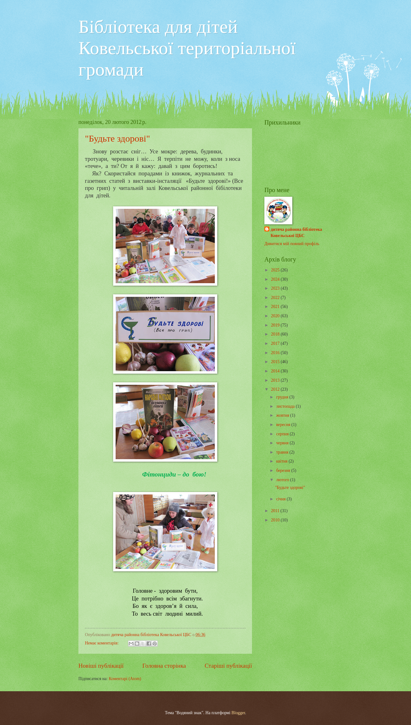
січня (281, 499)
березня (283, 470)
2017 (276, 343)
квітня (282, 461)
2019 (276, 325)
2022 (276, 297)
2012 (276, 389)
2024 (276, 279)
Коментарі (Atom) (125, 678)
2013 (276, 380)
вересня (283, 424)
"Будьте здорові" (117, 138)
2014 (276, 371)
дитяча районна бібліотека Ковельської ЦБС (296, 232)
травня (282, 452)
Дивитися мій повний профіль (291, 243)
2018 (276, 334)
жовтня (283, 415)
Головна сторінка (164, 665)
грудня (282, 397)
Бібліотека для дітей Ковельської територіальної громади (187, 48)
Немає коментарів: (102, 643)
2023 (276, 288)
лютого (283, 479)
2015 (276, 361)
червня (283, 443)
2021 (276, 306)
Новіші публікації (101, 665)
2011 (276, 510)
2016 (276, 352)
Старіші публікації (228, 665)
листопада (286, 406)
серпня (283, 434)
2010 (276, 520)
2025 (276, 270)
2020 (276, 316)
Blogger (238, 712)
